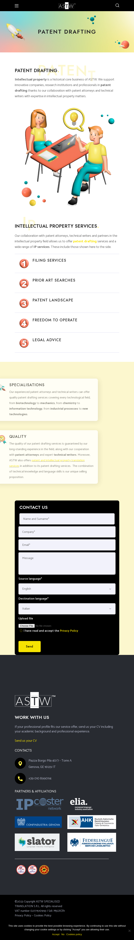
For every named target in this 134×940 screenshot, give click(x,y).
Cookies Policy (42, 915)
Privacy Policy (69, 630)
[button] (117, 5)
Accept (56, 934)
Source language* (30, 578)
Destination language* (33, 598)
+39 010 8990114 (40, 778)
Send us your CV (26, 741)
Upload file (25, 618)
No (63, 934)
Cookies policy (74, 934)
